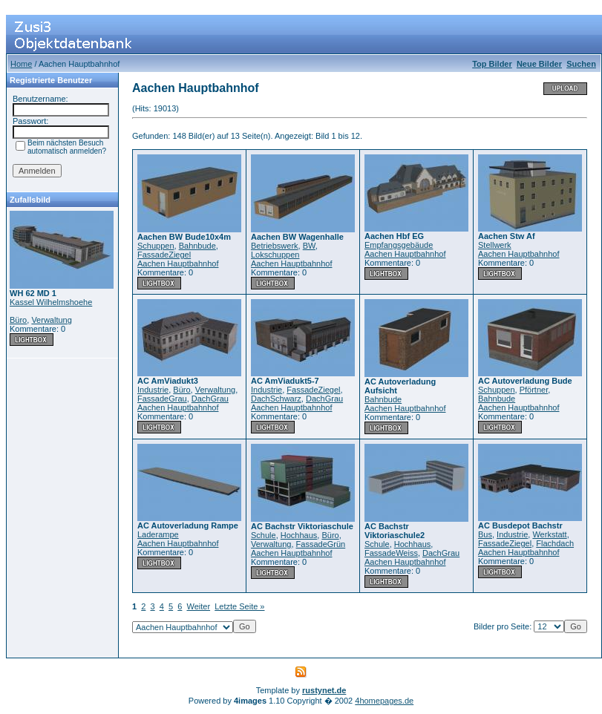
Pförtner (534, 389)
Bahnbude (197, 245)
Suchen (581, 63)
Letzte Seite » (239, 606)
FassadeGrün (321, 544)
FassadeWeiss (391, 552)
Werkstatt (549, 534)
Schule (263, 535)
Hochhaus (299, 535)
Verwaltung (51, 319)
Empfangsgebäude (398, 244)
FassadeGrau (162, 398)
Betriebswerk (274, 245)
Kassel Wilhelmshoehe (51, 302)
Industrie (153, 389)
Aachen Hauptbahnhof (177, 263)
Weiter (199, 606)
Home (21, 63)
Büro (18, 319)
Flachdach (555, 543)
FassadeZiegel (164, 254)
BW (309, 245)
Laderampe (158, 534)
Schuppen (155, 245)
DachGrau (210, 398)
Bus (485, 534)
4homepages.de (384, 700)
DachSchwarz (276, 398)
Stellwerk (494, 244)
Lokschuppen (275, 254)
